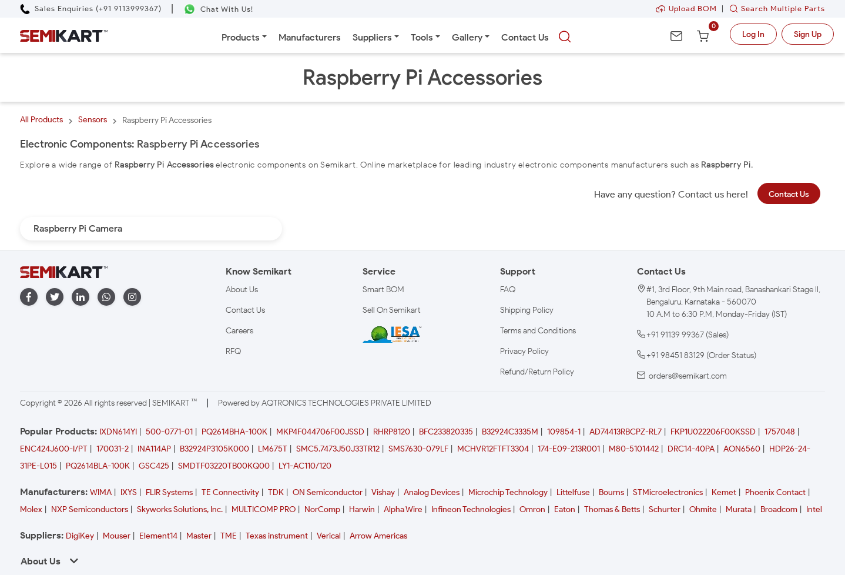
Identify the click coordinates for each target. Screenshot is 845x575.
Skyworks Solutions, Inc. (180, 509)
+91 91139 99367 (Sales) (687, 335)
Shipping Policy (527, 310)
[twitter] (54, 297)
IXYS (128, 492)
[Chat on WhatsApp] (218, 9)
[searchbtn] (564, 37)
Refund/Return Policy (537, 372)
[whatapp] (106, 297)
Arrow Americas (378, 536)
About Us (242, 290)
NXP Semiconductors (89, 509)
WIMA (101, 492)
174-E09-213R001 (569, 449)
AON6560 (741, 449)
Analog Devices (432, 492)
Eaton (564, 509)
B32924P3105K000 (214, 449)
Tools (422, 37)
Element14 (158, 536)
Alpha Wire (403, 509)
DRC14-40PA (691, 449)
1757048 (779, 432)
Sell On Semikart (392, 310)
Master (199, 536)
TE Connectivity (230, 492)
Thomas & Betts (612, 509)
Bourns (611, 492)
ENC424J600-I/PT (54, 449)
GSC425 (154, 466)
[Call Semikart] (91, 8)
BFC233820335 (446, 432)
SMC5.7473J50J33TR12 (338, 449)
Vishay (383, 492)
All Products (41, 120)
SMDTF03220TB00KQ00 (224, 466)
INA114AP (154, 449)
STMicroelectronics (668, 492)
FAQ (507, 290)
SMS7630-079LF (418, 449)
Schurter (664, 509)
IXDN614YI (118, 432)
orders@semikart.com (688, 376)
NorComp (322, 509)
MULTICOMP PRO (264, 509)
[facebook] (28, 297)
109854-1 (564, 432)
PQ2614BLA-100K (98, 466)
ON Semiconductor (328, 492)
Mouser (116, 536)
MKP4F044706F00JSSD (320, 432)
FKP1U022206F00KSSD (713, 432)
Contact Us (525, 37)
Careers (239, 331)
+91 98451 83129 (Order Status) (701, 355)
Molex (31, 509)
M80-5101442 (634, 449)
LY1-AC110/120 (305, 466)
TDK (276, 492)
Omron (532, 509)
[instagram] (132, 297)
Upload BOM (686, 8)
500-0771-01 (169, 432)
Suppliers (372, 37)
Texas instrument (277, 536)
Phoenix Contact (775, 492)
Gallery (467, 37)
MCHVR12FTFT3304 (493, 449)
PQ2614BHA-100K (234, 432)
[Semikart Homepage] (64, 35)
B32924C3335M (510, 432)
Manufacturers (310, 37)
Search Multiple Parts (774, 8)
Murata (739, 509)
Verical (329, 536)
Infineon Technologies (471, 509)
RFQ (233, 351)
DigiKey (80, 536)
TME (228, 536)
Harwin (362, 509)
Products (241, 37)
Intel (814, 509)
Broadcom (778, 509)
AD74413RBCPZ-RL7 (625, 432)
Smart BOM (383, 290)
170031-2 (112, 449)
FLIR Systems (169, 492)
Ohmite (703, 509)
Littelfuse (573, 492)
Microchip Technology (508, 492)
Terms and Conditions (538, 331)
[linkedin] (80, 297)
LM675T (272, 449)
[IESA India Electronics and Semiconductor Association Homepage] (392, 334)
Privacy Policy (524, 351)
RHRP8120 (391, 432)
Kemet (724, 492)
